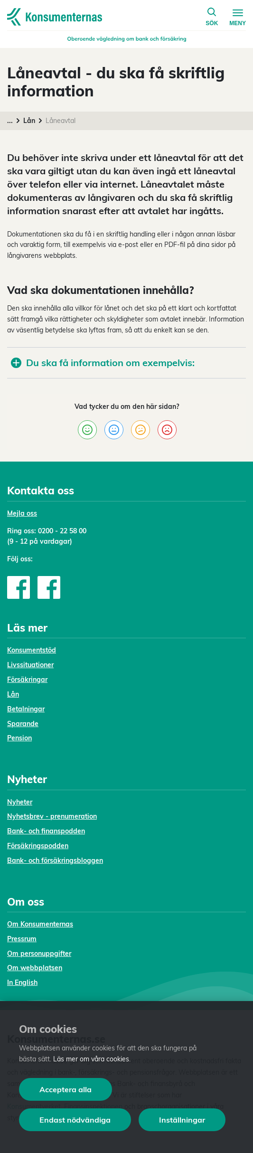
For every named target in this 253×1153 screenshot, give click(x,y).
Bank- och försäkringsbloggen (55, 860)
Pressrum (22, 939)
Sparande (22, 723)
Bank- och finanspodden (46, 831)
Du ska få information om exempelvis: (103, 363)
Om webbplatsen (34, 968)
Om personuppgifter (39, 953)
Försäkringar (27, 679)
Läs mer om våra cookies (91, 1059)
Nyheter (19, 802)
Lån (29, 120)
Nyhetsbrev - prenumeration (52, 816)
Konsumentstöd (31, 650)
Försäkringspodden (37, 845)
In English (22, 982)
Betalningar (26, 709)
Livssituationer (30, 665)
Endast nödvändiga (75, 1120)
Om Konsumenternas (40, 924)
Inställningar (182, 1120)
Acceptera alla (65, 1089)
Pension (19, 738)
